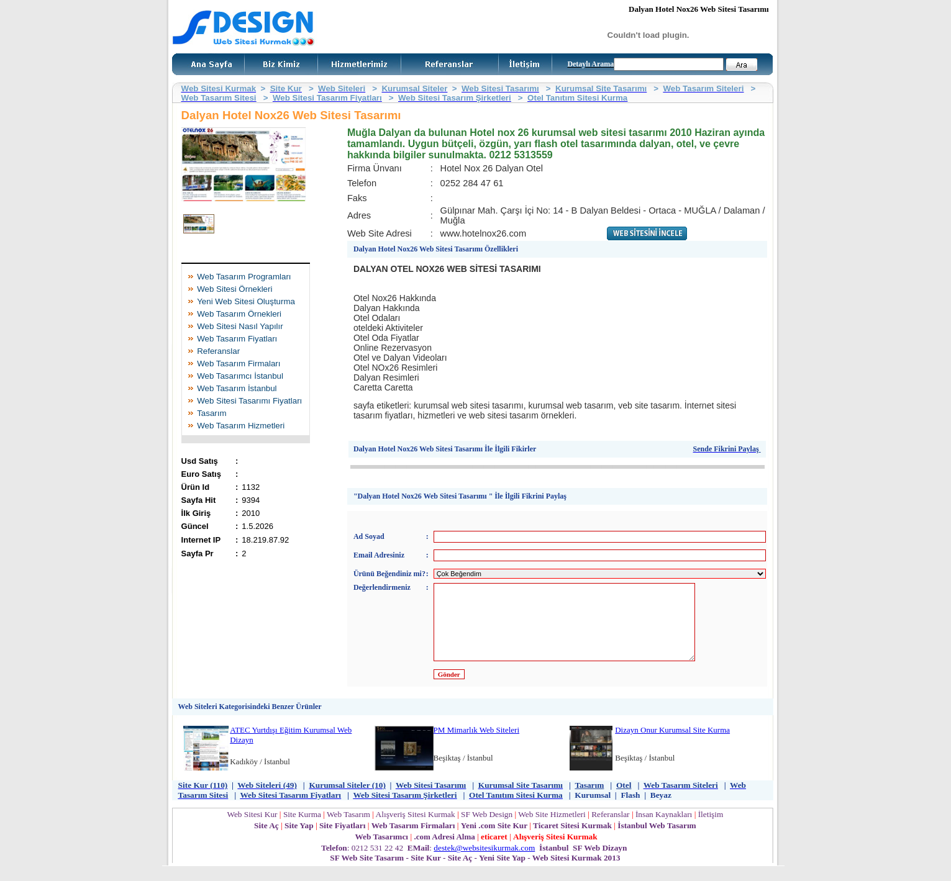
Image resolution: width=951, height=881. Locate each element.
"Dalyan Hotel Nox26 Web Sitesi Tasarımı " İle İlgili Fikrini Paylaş (460, 496)
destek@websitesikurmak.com (484, 862)
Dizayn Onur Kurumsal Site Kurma (672, 744)
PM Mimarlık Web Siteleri (476, 744)
